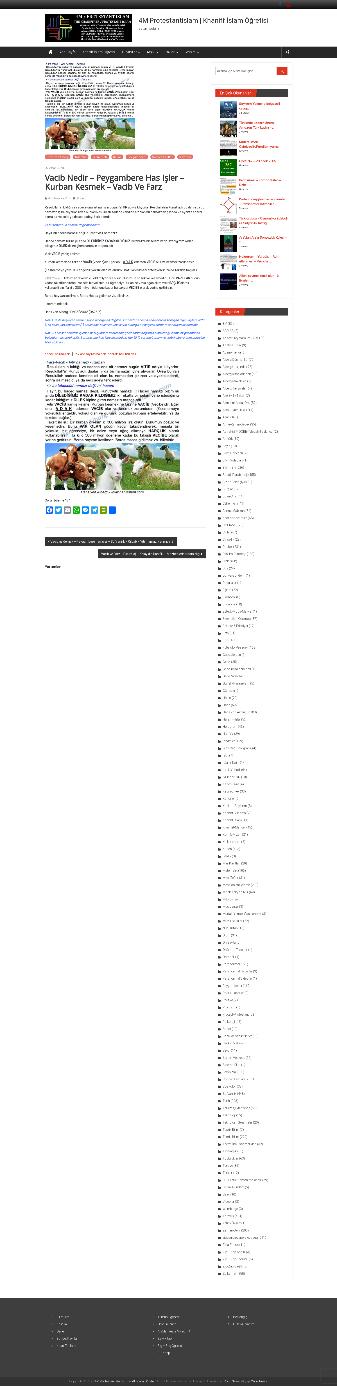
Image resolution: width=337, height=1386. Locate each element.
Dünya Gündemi (234, 575)
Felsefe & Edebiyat (235, 626)
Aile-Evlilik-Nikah (234, 395)
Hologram (230, 726)
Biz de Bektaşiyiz (234, 482)
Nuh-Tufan (230, 928)
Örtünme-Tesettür (235, 950)
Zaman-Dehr (231, 1230)
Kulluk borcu (231, 842)
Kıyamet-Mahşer (234, 827)
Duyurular (129, 52)
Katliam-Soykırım (235, 806)
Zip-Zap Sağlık (233, 1266)
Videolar (228, 1201)
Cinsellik (228, 539)
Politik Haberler (233, 993)
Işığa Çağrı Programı (237, 748)
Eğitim (227, 590)
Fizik (226, 640)
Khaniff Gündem (234, 813)
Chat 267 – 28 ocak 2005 (257, 161)
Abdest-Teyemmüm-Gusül (241, 338)
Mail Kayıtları (231, 863)
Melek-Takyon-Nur (235, 892)
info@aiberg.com (179, 338)
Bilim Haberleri (233, 453)
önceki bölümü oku (58, 354)
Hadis (227, 698)
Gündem (229, 690)
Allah (226, 417)
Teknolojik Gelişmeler (237, 1122)
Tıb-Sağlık (230, 1151)
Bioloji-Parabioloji (235, 475)
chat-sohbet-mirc (235, 518)
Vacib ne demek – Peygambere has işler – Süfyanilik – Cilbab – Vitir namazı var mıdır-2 (111, 541)
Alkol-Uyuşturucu (235, 410)
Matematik (230, 870)
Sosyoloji (229, 1086)
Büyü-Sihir (230, 496)
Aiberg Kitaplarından (237, 374)
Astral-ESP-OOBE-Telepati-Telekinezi (248, 431)
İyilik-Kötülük (231, 777)
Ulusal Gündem (233, 1187)
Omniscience (167, 1324)
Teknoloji (229, 1115)
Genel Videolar (233, 676)
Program (229, 1007)
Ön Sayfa (229, 942)
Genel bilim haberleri (237, 669)
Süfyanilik (185, 157)
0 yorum (80, 198)
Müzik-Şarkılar (232, 921)
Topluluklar (230, 1158)
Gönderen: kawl (57, 198)
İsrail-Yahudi (231, 770)
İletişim (190, 52)
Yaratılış (228, 1216)
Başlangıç (240, 1317)
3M (225, 323)
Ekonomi (229, 597)
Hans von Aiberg (58, 157)
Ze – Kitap (165, 1338)
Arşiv (150, 52)
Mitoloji (228, 899)
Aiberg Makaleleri (235, 381)
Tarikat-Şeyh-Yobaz (236, 1108)
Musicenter (230, 906)
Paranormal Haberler (237, 971)
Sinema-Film (231, 1065)
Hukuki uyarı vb (244, 1324)
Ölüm (226, 935)
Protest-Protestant (236, 1014)
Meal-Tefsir (230, 878)
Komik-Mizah (232, 834)
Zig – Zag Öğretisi (170, 1346)
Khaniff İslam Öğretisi (98, 52)
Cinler (227, 532)
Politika (228, 1000)
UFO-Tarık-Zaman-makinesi (242, 1180)
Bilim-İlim (229, 467)
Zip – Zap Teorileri (235, 1259)
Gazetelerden (232, 654)
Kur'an (117, 157)
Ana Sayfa (67, 52)
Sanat (227, 1029)
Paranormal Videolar (237, 978)
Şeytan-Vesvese (234, 1057)
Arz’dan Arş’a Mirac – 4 (174, 1331)
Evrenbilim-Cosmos (237, 618)
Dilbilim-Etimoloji (234, 554)
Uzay (226, 1194)
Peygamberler (136, 157)
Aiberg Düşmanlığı (235, 359)
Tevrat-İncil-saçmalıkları (239, 1144)
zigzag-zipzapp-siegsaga (240, 1237)
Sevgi (226, 1050)
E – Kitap (164, 1353)
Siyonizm (229, 1072)
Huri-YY (228, 734)
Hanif (226, 705)
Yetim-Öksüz (232, 1223)
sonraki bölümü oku (122, 354)
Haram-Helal (231, 719)
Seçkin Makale (233, 1043)
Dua (225, 568)
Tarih (226, 1101)
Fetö (226, 633)
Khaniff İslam (232, 820)
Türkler (227, 1173)
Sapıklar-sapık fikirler (237, 1036)
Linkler (169, 52)
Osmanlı (229, 957)
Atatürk (228, 439)
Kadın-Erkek (231, 791)
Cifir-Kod (229, 525)
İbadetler (81, 157)
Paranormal (231, 964)
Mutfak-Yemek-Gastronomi (242, 914)
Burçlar (228, 489)
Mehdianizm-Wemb (236, 885)
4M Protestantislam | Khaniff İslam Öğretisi (203, 20)
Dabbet (228, 547)
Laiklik (227, 856)
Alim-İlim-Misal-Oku (236, 403)
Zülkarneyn (230, 1273)
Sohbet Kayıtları (162, 157)
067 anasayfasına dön (90, 354)
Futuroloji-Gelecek (235, 647)
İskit (225, 755)
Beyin (226, 446)
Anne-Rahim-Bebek (236, 424)
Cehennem (230, 503)
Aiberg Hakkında (234, 367)
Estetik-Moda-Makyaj (237, 611)
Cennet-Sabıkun (234, 511)
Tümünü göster (168, 1317)
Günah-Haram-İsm (236, 683)
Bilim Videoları (233, 460)
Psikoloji (229, 1021)
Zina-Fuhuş (231, 1245)
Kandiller (229, 798)
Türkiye (228, 1165)
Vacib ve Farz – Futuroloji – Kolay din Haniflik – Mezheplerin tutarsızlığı (150, 554)
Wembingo (230, 1209)
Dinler (227, 561)
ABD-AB (228, 331)
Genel (227, 662)
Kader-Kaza (231, 784)
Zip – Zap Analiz (234, 1252)
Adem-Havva (232, 352)
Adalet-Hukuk (232, 345)
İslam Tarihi (100, 157)
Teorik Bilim (231, 1129)
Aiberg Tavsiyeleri (235, 388)
